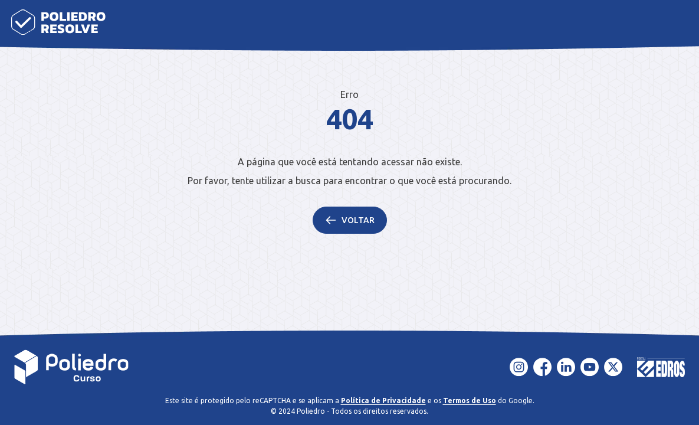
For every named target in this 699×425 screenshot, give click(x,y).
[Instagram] (519, 367)
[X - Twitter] (613, 367)
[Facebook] (542, 367)
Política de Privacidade (383, 400)
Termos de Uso (469, 400)
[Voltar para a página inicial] (71, 367)
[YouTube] (589, 367)
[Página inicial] (58, 22)
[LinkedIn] (566, 367)
